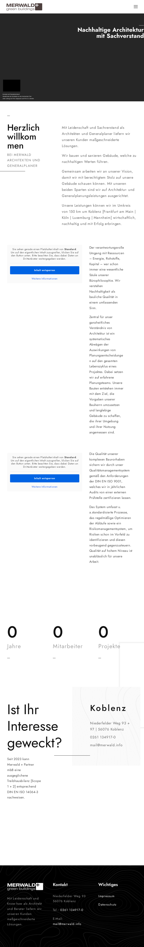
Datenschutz (107, 904)
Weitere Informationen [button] (45, 278)
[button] (8, 939)
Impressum (106, 896)
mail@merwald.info (67, 924)
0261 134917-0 (71, 910)
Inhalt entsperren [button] (44, 270)
